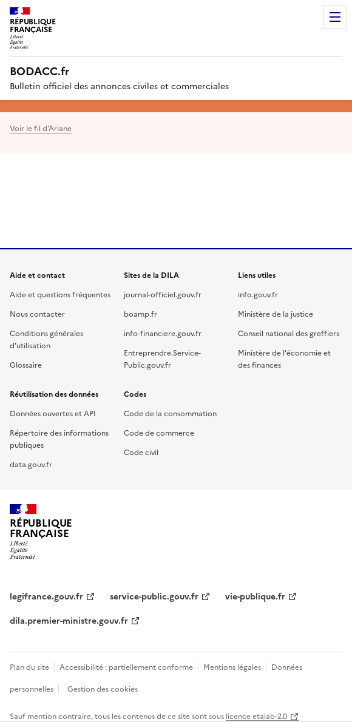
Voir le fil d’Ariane (41, 128)
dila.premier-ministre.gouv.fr (69, 620)
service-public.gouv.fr (154, 596)
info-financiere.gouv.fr (162, 333)
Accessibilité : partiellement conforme (126, 666)
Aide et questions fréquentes (60, 294)
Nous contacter (37, 313)
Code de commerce (159, 432)
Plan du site (29, 666)
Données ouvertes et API (53, 413)
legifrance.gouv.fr (46, 596)
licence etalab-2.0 (256, 715)
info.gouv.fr (258, 294)
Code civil (141, 452)
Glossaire (26, 364)
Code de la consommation (170, 413)
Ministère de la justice (275, 313)
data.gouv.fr (31, 464)
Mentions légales (232, 666)
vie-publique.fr (255, 596)
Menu (335, 17)
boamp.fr (140, 313)
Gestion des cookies (102, 688)
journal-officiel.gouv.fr (162, 294)
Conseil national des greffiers (288, 333)
